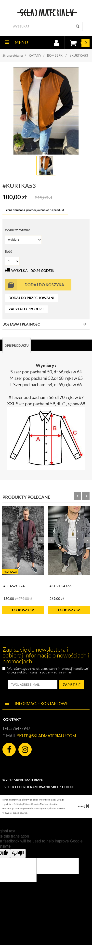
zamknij (83, 805)
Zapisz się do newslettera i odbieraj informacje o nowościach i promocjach (45, 655)
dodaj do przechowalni (31, 298)
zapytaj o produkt (26, 309)
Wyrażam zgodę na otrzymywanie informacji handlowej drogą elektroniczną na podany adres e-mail (48, 670)
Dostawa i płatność (44, 324)
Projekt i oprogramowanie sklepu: (38, 787)
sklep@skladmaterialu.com (46, 736)
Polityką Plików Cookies (26, 804)
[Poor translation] (18, 853)
